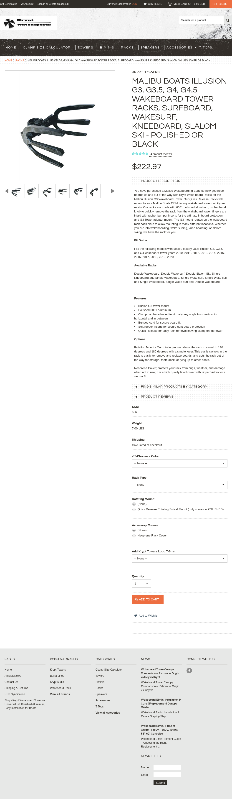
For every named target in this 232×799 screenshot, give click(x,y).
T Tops (205, 47)
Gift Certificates (8, 4)
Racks (127, 47)
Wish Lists (155, 4)
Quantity (138, 576)
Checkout (220, 4)
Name (145, 767)
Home (8, 60)
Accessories (181, 47)
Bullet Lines (57, 675)
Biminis (107, 47)
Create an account (59, 4)
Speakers (150, 47)
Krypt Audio (57, 682)
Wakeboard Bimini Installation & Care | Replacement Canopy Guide (161, 703)
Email (145, 774)
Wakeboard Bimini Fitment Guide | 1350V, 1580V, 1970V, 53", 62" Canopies (159, 730)
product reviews (161, 154)
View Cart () (189, 4)
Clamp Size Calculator (47, 47)
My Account (26, 4)
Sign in (41, 4)
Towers (85, 47)
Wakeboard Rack (60, 688)
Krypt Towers (58, 669)
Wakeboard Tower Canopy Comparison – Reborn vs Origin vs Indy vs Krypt (160, 673)
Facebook (189, 671)
